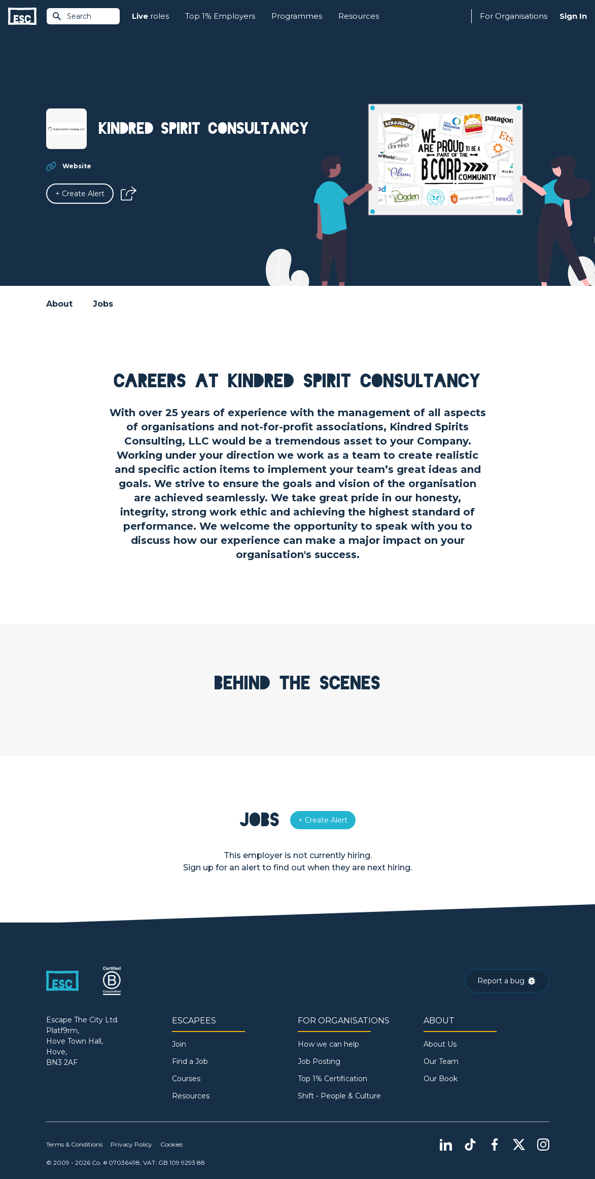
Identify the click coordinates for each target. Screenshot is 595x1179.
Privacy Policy (131, 1144)
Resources (358, 16)
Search (71, 16)
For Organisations (513, 16)
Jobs (103, 304)
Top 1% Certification (332, 1078)
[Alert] (80, 193)
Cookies (171, 1144)
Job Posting (319, 1061)
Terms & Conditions (74, 1144)
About (59, 304)
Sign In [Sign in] (573, 16)
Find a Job (190, 1061)
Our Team (441, 1061)
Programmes (296, 16)
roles (150, 16)
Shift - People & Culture (339, 1095)
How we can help (328, 1044)
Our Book (441, 1078)
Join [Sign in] (179, 1044)
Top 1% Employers (220, 16)
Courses (186, 1078)
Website (76, 166)
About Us (440, 1044)
